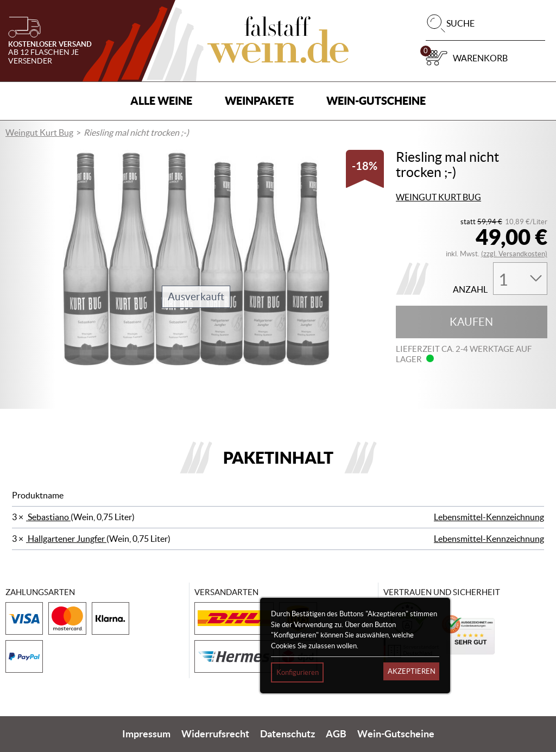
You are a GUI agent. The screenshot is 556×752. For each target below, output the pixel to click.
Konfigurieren (297, 672)
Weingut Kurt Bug (39, 132)
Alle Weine (161, 100)
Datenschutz (287, 734)
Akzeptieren (411, 671)
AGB (336, 734)
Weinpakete (259, 100)
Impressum (146, 734)
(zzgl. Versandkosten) (514, 254)
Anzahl (470, 289)
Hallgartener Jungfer (66, 539)
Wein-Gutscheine (376, 100)
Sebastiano (48, 517)
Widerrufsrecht (215, 734)
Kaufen (471, 322)
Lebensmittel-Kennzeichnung (489, 517)
